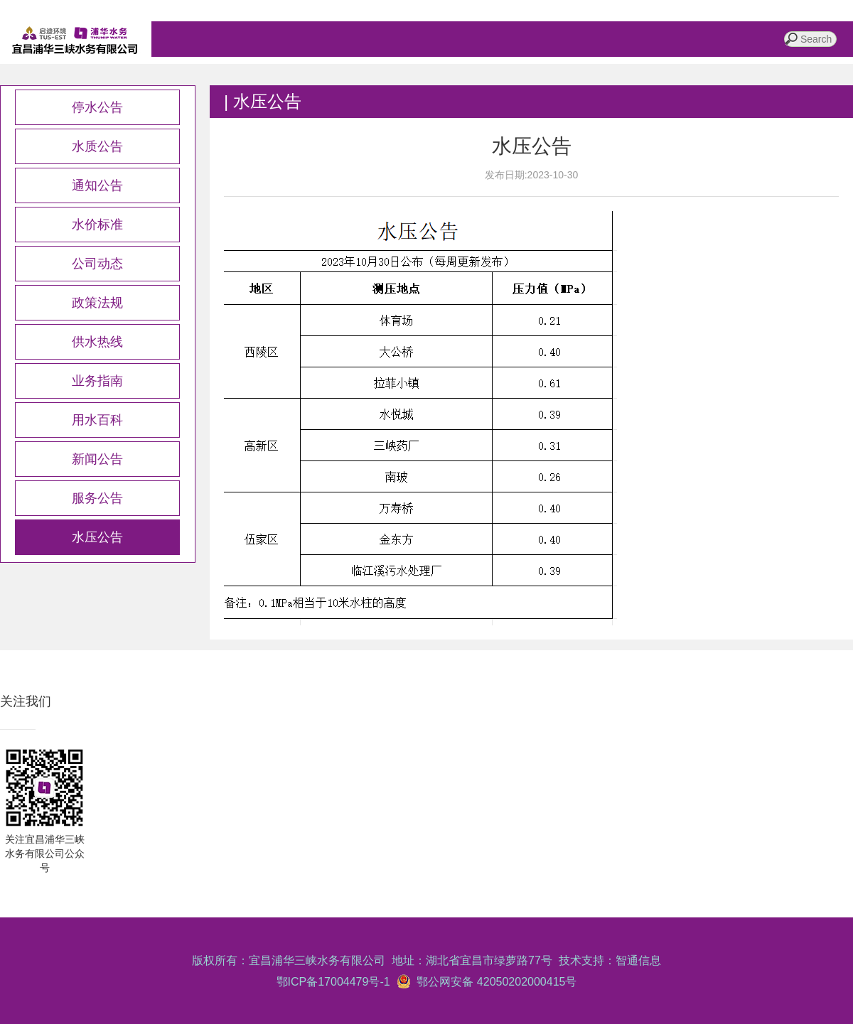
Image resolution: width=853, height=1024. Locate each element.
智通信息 (638, 960)
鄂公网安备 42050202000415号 (494, 982)
